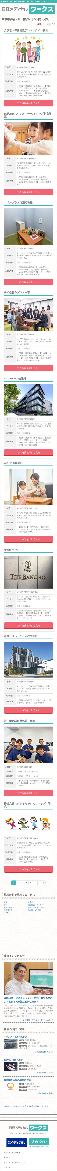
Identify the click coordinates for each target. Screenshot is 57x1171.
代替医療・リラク (35, 905)
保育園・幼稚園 (34, 910)
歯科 (6, 905)
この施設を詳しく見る (28, 103)
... (35, 883)
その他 (7, 913)
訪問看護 (8, 910)
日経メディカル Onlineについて (15, 1162)
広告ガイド (8, 1167)
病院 (6, 902)
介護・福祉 (9, 907)
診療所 (31, 902)
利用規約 (7, 1158)
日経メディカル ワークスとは (14, 1152)
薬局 (36, 907)
